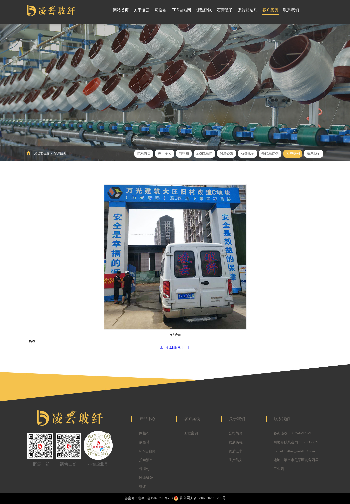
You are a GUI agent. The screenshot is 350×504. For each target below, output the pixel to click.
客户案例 (59, 153)
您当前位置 (41, 153)
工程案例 (191, 433)
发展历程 (236, 442)
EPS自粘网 (147, 451)
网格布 (144, 433)
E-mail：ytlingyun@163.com (294, 451)
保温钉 (144, 469)
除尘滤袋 (146, 478)
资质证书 (236, 451)
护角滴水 (146, 460)
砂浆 (142, 487)
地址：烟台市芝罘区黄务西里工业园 (296, 464)
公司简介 (236, 433)
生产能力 (236, 460)
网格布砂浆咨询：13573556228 (297, 442)
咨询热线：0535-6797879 (292, 433)
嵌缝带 (144, 442)
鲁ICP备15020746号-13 (155, 498)
